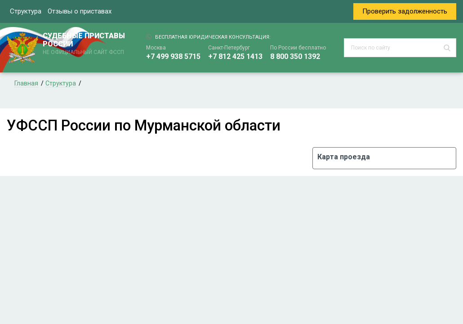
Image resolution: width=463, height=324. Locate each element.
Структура (25, 11)
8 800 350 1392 (295, 56)
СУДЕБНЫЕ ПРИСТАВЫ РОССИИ (85, 44)
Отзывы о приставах (79, 11)
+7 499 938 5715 (173, 56)
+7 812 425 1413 (235, 56)
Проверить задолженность (404, 11)
